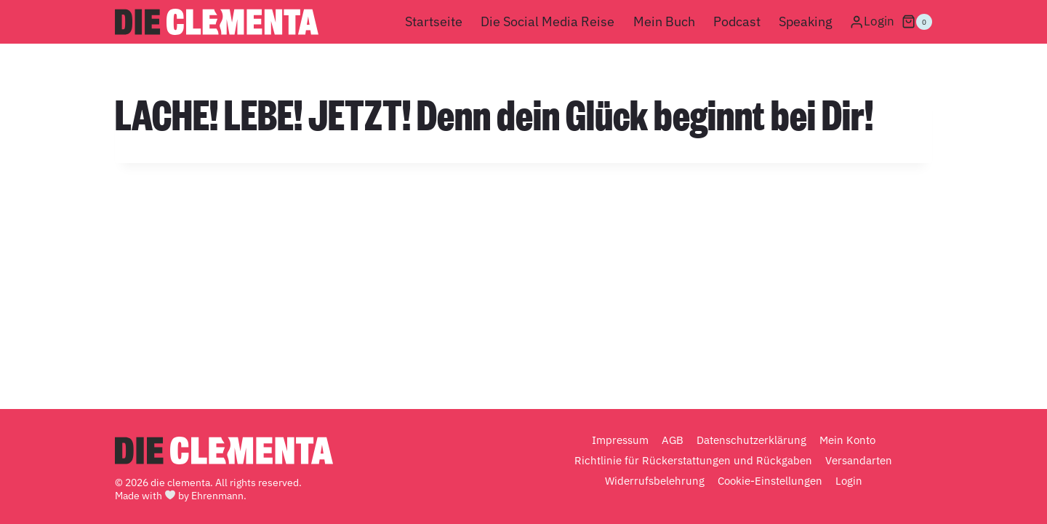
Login (848, 481)
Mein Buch (664, 21)
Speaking (806, 21)
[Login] (871, 22)
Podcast (737, 21)
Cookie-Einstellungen (770, 481)
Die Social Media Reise (547, 21)
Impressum (620, 440)
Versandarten (858, 460)
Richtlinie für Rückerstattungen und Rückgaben (693, 460)
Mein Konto (847, 440)
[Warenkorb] (917, 22)
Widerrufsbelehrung (655, 481)
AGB (672, 440)
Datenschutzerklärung (751, 440)
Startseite (433, 21)
